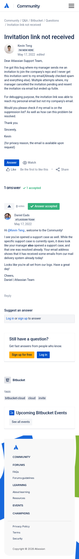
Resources (19, 498)
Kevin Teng (25, 45)
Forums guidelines (23, 478)
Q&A (25, 20)
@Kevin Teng (16, 230)
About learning (21, 492)
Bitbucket (37, 20)
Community (28, 6)
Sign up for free (22, 354)
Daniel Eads (21, 215)
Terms (16, 532)
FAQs (16, 471)
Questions (52, 20)
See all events (21, 421)
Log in (10, 318)
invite (42, 398)
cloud (31, 398)
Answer (12, 162)
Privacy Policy (21, 526)
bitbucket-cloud (15, 398)
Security (18, 538)
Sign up (23, 318)
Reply (7, 295)
